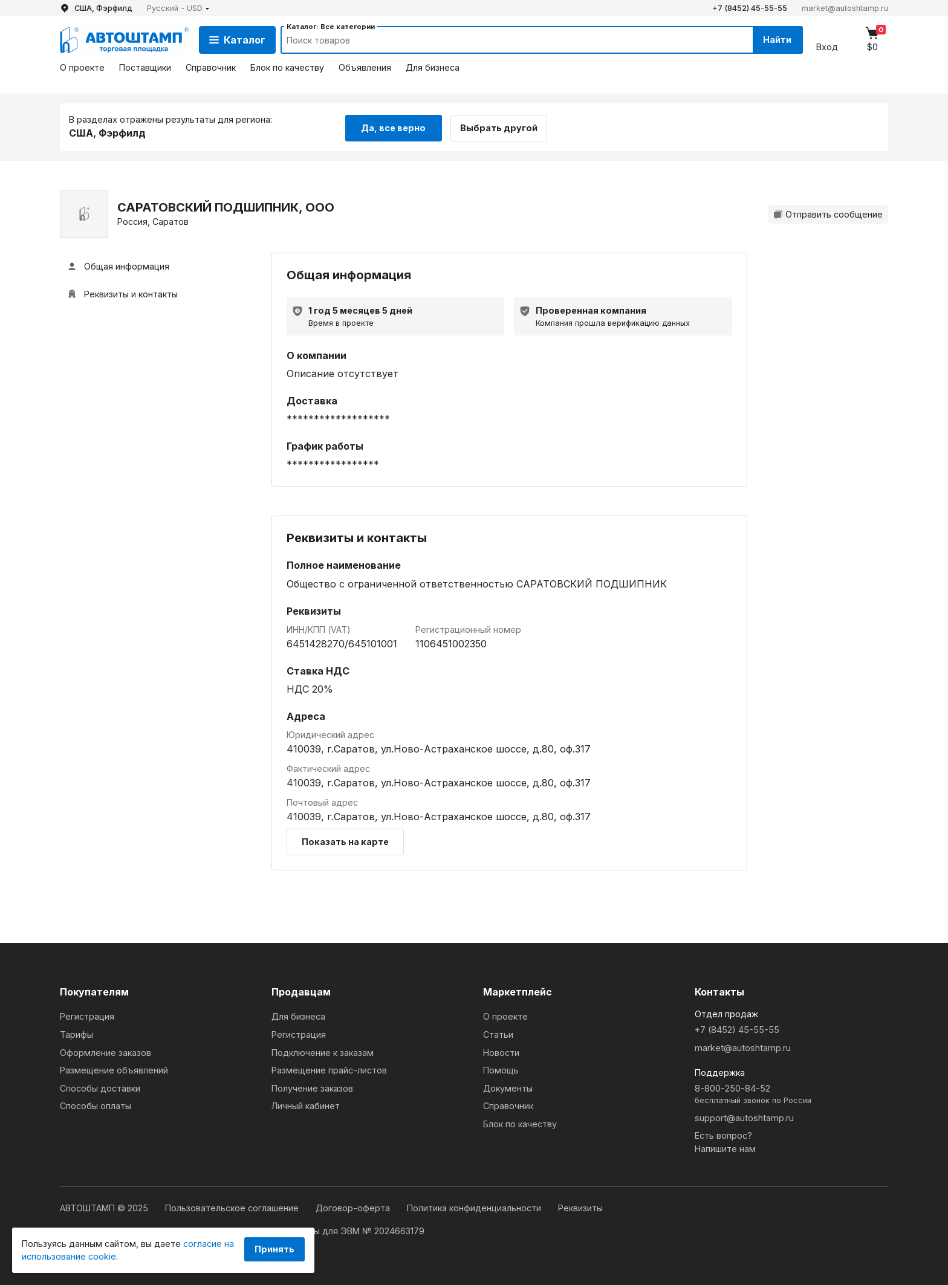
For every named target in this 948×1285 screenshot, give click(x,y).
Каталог (237, 40)
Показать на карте (345, 841)
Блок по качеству (287, 67)
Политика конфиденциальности (475, 1207)
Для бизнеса (432, 67)
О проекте (82, 67)
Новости (501, 1051)
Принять (274, 1249)
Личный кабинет (305, 1105)
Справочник (211, 67)
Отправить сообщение (828, 213)
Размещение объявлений (114, 1069)
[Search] (505, 40)
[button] (178, 8)
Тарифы (76, 1033)
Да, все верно (393, 126)
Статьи (498, 1033)
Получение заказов (312, 1087)
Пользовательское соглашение (233, 1207)
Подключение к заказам (322, 1051)
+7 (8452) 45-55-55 (749, 8)
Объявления (365, 67)
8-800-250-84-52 (791, 1093)
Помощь (501, 1069)
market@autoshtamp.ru (845, 8)
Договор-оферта (354, 1207)
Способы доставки (100, 1087)
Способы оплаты (95, 1105)
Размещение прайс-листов (329, 1069)
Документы (508, 1087)
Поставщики (145, 67)
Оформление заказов (105, 1051)
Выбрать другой (503, 126)
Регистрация (87, 1016)
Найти (775, 39)
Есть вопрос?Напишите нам (725, 1141)
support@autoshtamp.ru (744, 1117)
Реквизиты (580, 1207)
